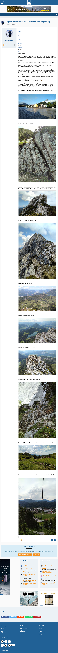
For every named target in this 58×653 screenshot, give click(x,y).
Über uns (3, 628)
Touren (2, 630)
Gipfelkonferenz (23, 631)
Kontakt (40, 628)
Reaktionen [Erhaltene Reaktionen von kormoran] (5, 44)
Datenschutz (41, 631)
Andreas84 (24, 572)
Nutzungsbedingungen (43, 632)
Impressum (41, 630)
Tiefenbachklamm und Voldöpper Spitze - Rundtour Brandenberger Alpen (29, 570)
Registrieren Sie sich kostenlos (31, 551)
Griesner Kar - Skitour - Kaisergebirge (30, 580)
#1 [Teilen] (55, 28)
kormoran (8, 24)
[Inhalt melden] (52, 540)
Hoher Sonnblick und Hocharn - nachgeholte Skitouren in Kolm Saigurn (29, 576)
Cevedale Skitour (26, 565)
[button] (2, 14)
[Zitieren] (55, 540)
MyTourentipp (3, 632)
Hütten (2, 631)
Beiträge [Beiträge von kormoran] (4, 45)
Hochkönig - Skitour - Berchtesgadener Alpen (47, 572)
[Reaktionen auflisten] (21, 540)
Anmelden (36, 554)
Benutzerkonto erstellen (25, 554)
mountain (24, 581)
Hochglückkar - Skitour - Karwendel (49, 578)
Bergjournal (22, 630)
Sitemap (40, 634)
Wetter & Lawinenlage (24, 628)
